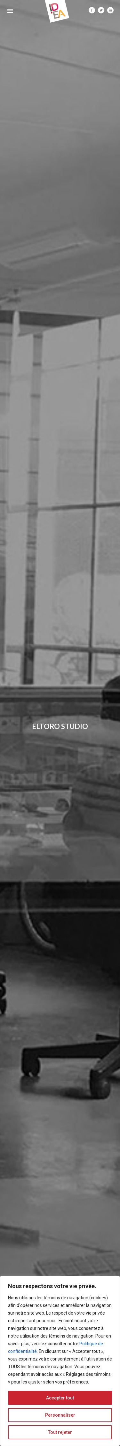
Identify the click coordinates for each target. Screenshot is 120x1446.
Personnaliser (60, 1415)
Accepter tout (60, 1397)
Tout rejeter (60, 1432)
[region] (60, 1361)
